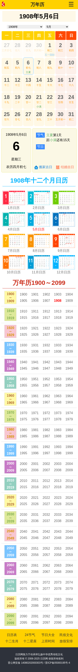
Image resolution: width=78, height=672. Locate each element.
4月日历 (14, 229)
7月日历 (14, 250)
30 (39, 45)
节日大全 (48, 635)
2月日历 (39, 208)
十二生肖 (12, 641)
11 (7, 80)
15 (50, 80)
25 (7, 114)
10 (71, 62)
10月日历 (14, 272)
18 (7, 97)
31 (71, 114)
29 (28, 45)
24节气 (30, 635)
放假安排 (66, 641)
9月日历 (63, 250)
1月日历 (14, 208)
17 (71, 80)
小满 (38, 106)
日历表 (12, 635)
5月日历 (39, 229)
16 (60, 80)
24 (71, 97)
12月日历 (64, 272)
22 (50, 97)
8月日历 (39, 250)
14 (39, 80)
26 (17, 114)
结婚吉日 (67, 167)
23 (60, 97)
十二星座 (30, 641)
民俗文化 (66, 635)
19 (17, 97)
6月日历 (63, 229)
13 (28, 80)
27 (7, 45)
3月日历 (63, 208)
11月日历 (39, 272)
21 (39, 97)
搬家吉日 (45, 167)
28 (17, 45)
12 (17, 80)
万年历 (37, 4)
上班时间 (48, 641)
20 (28, 97)
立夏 (28, 72)
